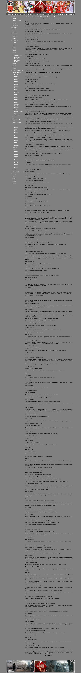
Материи (14, 52)
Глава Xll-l (16, 145)
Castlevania (60, 14)
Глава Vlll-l (16, 135)
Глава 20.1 (16, 104)
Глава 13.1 (16, 92)
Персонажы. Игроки (18, 111)
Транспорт (15, 66)
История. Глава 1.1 (51, 16)
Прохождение (15, 25)
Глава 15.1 (16, 96)
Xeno (55, 14)
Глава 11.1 (16, 89)
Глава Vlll (16, 161)
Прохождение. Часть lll (17, 61)
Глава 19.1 (16, 102)
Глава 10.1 (16, 87)
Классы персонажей (17, 20)
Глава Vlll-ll (16, 137)
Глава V (16, 130)
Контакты (66, 14)
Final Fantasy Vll (14, 40)
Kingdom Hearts (49, 14)
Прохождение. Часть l (17, 55)
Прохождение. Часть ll (17, 30)
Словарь (14, 47)
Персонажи (15, 36)
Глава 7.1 (16, 82)
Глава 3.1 (16, 76)
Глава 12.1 (16, 91)
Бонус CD (15, 68)
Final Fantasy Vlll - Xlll (27, 14)
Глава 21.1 (16, 105)
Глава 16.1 (16, 97)
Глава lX (16, 139)
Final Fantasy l (14, 16)
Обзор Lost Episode (17, 122)
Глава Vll (16, 134)
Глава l (14, 149)
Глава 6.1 (16, 81)
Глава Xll (16, 143)
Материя (14, 116)
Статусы (14, 23)
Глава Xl (16, 142)
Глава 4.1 (16, 78)
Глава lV (16, 129)
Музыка (14, 169)
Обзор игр (71, 14)
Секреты (14, 44)
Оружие (14, 50)
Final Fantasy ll (14, 27)
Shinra (15, 113)
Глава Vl (16, 132)
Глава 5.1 (16, 79)
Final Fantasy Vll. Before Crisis (40, 16)
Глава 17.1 (16, 99)
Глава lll (16, 127)
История (14, 18)
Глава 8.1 (16, 84)
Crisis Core (35, 14)
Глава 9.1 (16, 86)
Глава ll (16, 125)
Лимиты (14, 53)
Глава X (16, 140)
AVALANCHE (17, 114)
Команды (14, 63)
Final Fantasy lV (14, 28)
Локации (14, 21)
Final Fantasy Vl (14, 33)
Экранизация (42, 14)
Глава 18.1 (16, 100)
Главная (9, 14)
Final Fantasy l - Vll (16, 14)
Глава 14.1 (16, 94)
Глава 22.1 (16, 107)
